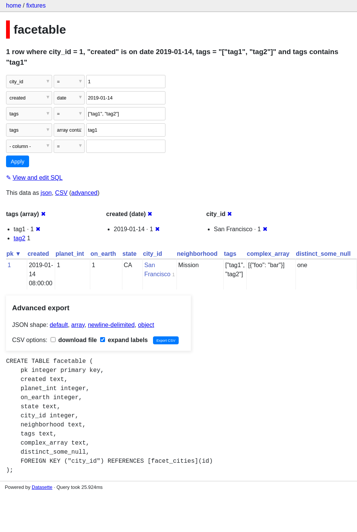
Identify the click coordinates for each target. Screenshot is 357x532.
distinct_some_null (323, 253)
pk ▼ (13, 253)
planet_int (70, 253)
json (46, 193)
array (78, 325)
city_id (152, 253)
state (129, 253)
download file (74, 340)
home (13, 5)
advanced (84, 193)
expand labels (124, 340)
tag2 (19, 238)
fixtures (36, 5)
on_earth (103, 253)
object (146, 325)
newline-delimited (111, 325)
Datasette (42, 487)
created (38, 253)
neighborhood (197, 253)
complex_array (268, 253)
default (59, 325)
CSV (61, 193)
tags (230, 253)
